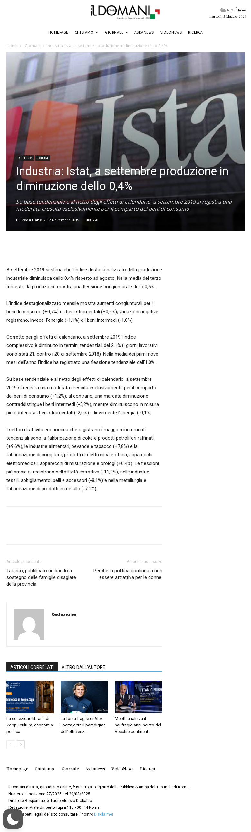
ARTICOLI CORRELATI (32, 667)
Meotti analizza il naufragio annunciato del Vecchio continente (138, 725)
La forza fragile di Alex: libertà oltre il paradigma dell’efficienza (83, 725)
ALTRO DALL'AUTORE (83, 667)
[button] (13, 819)
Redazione (31, 220)
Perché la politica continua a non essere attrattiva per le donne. (127, 574)
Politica (42, 158)
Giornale (32, 45)
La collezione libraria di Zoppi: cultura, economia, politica (30, 725)
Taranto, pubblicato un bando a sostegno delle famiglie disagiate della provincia (41, 577)
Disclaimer (103, 814)
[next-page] (21, 744)
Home (12, 45)
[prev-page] (10, 744)
